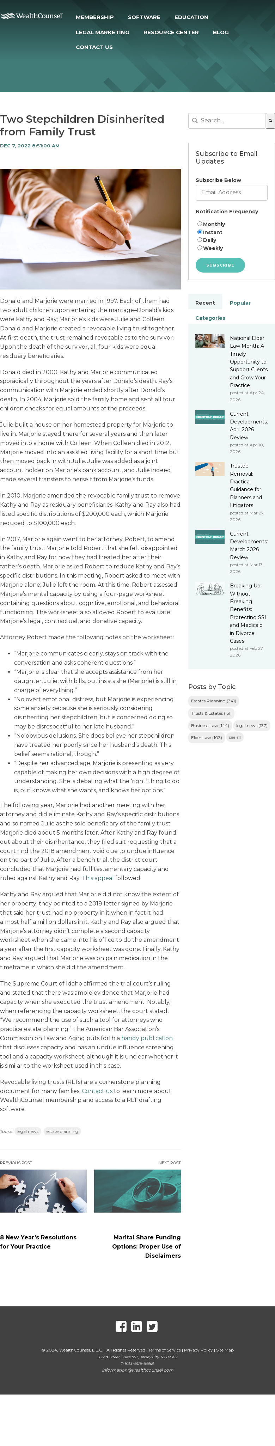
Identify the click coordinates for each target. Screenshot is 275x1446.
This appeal (98, 878)
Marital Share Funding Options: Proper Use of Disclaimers (146, 1246)
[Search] (270, 121)
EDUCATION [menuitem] (191, 17)
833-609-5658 (139, 1363)
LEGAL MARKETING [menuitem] (102, 32)
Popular (240, 303)
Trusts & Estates (211, 713)
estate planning (62, 1131)
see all (235, 737)
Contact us (97, 1091)
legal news (27, 1131)
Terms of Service (164, 1350)
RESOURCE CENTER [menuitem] (171, 32)
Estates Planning (213, 700)
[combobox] (227, 121)
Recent (205, 303)
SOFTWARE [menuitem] (144, 17)
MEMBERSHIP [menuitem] (95, 17)
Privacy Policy (198, 1350)
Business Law (210, 725)
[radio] (232, 224)
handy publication (147, 1038)
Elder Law (206, 737)
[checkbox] (232, 236)
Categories (210, 318)
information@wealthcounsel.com (137, 1370)
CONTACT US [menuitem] (94, 47)
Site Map (225, 1350)
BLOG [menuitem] (221, 32)
